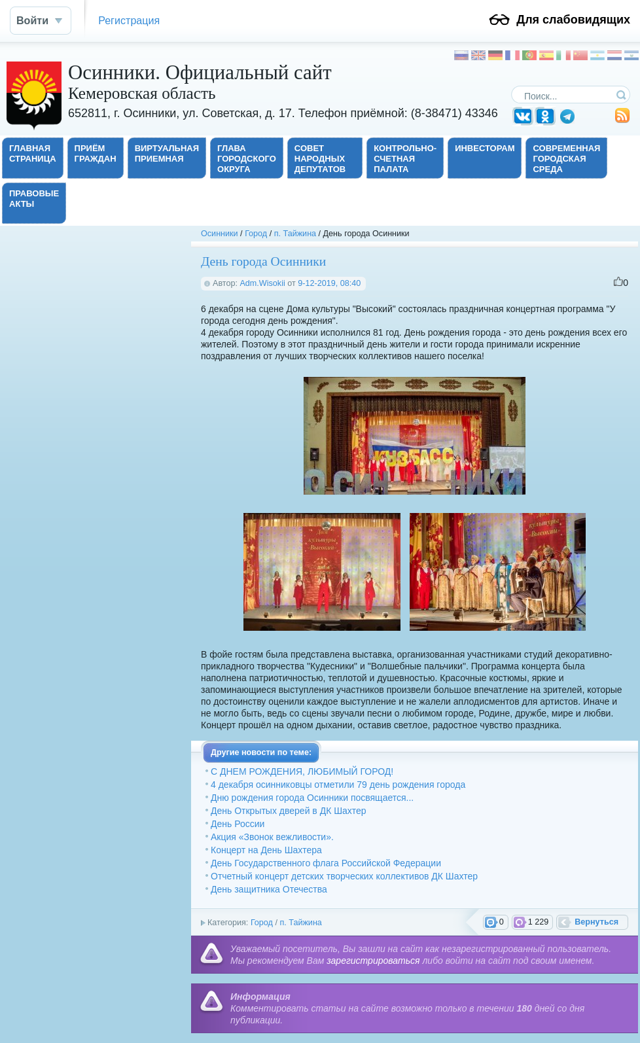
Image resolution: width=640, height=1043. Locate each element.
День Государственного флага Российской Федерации (326, 863)
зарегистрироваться (373, 960)
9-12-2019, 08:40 (329, 283)
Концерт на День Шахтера (266, 850)
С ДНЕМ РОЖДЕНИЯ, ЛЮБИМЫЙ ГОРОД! (302, 771)
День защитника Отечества (269, 889)
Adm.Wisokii (262, 283)
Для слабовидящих (573, 19)
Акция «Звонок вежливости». (272, 837)
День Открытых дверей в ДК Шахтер (288, 810)
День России (237, 824)
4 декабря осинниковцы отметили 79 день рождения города (338, 784)
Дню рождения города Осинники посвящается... (312, 797)
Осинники (219, 233)
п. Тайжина (295, 233)
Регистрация (129, 20)
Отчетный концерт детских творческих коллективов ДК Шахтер (344, 876)
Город (256, 233)
